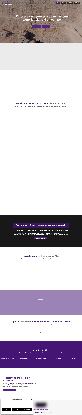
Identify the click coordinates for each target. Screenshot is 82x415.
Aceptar (6, 409)
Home (57, 2)
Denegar (17, 409)
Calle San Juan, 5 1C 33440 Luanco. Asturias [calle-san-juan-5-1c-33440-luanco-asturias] (36, 400)
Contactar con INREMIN (9, 374)
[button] (31, 399)
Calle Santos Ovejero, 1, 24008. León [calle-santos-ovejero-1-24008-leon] (56, 400)
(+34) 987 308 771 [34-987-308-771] (36, 402)
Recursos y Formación (40, 222)
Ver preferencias (27, 409)
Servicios (63, 2)
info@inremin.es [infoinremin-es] (69, 400)
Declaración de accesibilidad (41, 410)
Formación (70, 2)
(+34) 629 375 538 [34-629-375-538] (46, 402)
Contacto (77, 2)
